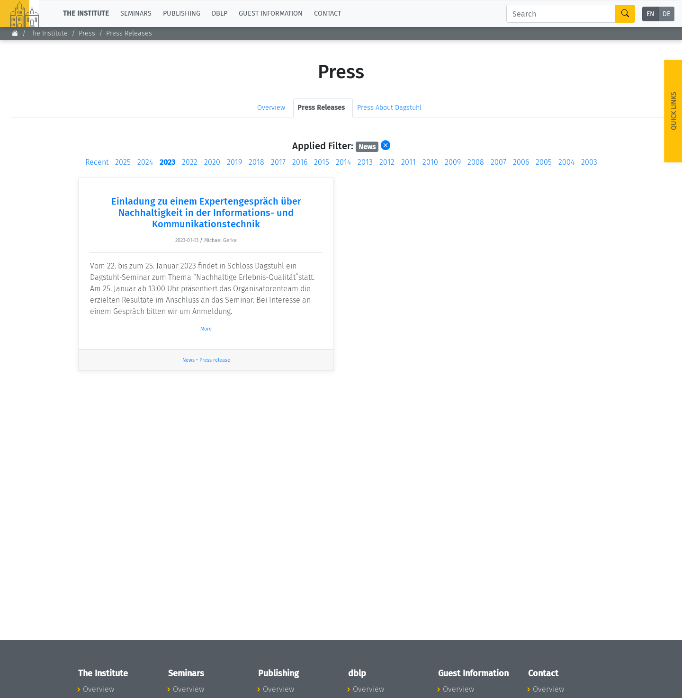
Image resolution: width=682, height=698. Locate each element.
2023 (167, 162)
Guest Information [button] (271, 13)
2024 (145, 162)
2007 (498, 162)
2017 (278, 162)
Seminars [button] (136, 13)
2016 (299, 162)
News (188, 360)
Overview (271, 108)
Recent (96, 162)
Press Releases (129, 33)
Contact (327, 13)
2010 (430, 162)
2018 (256, 162)
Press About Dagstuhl (389, 108)
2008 (475, 162)
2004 (566, 162)
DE (666, 14)
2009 (453, 162)
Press (87, 33)
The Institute (48, 33)
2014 (343, 162)
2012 (387, 162)
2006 (521, 162)
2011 (408, 162)
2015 (321, 162)
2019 (234, 162)
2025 (123, 162)
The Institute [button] (86, 13)
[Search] (561, 14)
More (206, 329)
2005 (544, 162)
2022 (189, 162)
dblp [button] (219, 13)
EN (650, 14)
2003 (589, 162)
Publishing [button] (181, 13)
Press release (214, 360)
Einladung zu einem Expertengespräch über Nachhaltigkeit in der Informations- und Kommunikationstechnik (206, 213)
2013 (365, 162)
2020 (212, 162)
